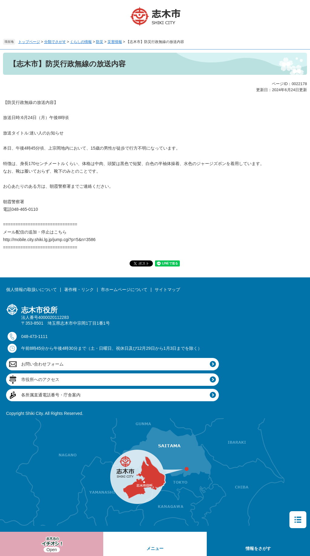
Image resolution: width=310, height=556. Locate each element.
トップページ (29, 42)
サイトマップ (167, 289)
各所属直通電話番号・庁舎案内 (51, 394)
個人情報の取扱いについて (31, 289)
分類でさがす (55, 42)
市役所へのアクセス (40, 379)
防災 (99, 42)
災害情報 (114, 42)
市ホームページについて (124, 289)
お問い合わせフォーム (42, 364)
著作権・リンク (79, 289)
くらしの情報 (81, 42)
